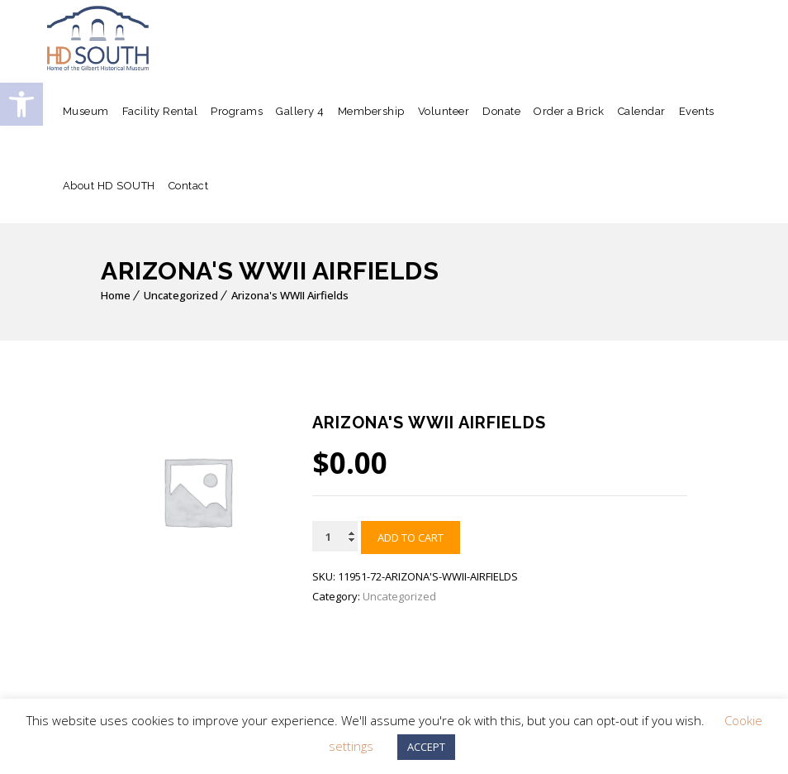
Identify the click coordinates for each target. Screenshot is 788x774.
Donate (501, 111)
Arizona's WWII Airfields (290, 295)
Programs (237, 111)
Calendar (642, 111)
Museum (86, 111)
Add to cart (410, 537)
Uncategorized (181, 295)
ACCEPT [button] (426, 746)
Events (696, 111)
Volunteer (444, 111)
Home (116, 295)
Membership (371, 111)
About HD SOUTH (109, 185)
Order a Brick (569, 111)
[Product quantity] (335, 536)
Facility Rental (160, 111)
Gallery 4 (300, 111)
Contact (189, 185)
